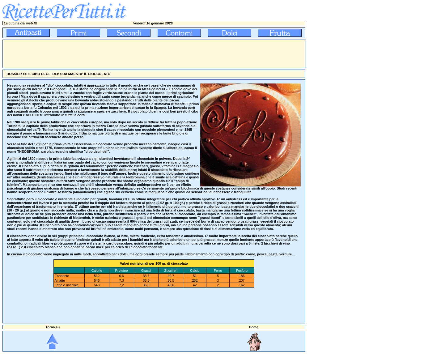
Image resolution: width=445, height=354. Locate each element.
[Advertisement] (115, 54)
